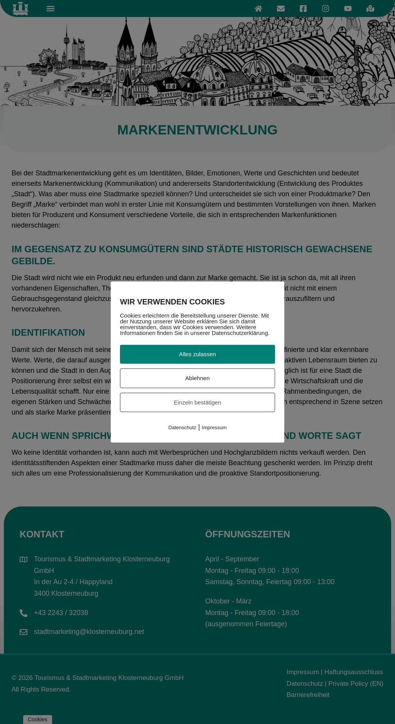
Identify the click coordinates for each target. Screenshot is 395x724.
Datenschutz (182, 427)
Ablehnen (197, 377)
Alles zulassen (197, 354)
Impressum (214, 427)
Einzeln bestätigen (197, 402)
